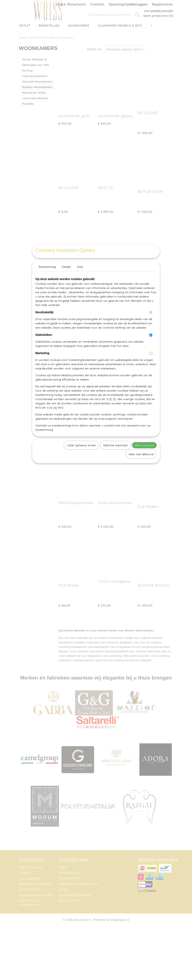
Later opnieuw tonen (81, 455)
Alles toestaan (144, 455)
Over (80, 276)
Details (66, 276)
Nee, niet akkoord (141, 464)
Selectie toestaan (115, 455)
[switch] (150, 322)
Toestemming (47, 276)
